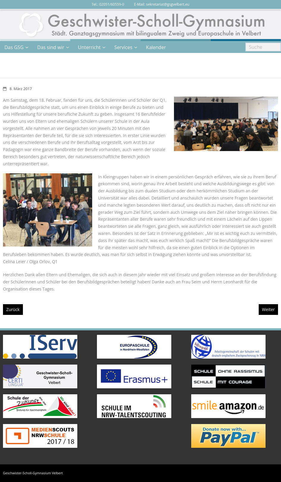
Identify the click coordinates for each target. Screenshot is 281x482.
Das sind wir (50, 47)
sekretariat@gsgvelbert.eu (167, 4)
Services (123, 47)
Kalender (156, 47)
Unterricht (89, 47)
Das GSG (13, 47)
